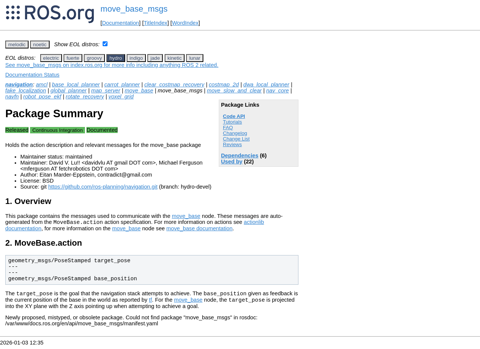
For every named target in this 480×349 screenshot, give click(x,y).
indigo (136, 58)
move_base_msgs (134, 9)
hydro (115, 58)
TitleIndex (155, 23)
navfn (12, 97)
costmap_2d (224, 85)
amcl (41, 85)
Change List (236, 139)
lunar (194, 58)
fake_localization (25, 91)
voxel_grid (121, 97)
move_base (139, 91)
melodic (17, 44)
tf (150, 303)
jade (155, 58)
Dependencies (239, 156)
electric (51, 58)
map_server (105, 91)
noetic (40, 44)
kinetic (175, 58)
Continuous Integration (57, 130)
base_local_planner (76, 85)
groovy (94, 58)
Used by (231, 162)
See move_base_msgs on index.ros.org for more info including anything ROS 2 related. (111, 65)
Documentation (120, 23)
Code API (234, 116)
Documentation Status (32, 75)
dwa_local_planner (266, 85)
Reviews (232, 144)
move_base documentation (200, 230)
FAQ (228, 127)
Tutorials (232, 122)
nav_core (277, 91)
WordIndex (185, 23)
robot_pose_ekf (42, 97)
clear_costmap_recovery (174, 85)
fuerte (73, 58)
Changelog (235, 133)
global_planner (68, 91)
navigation (19, 85)
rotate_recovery (85, 97)
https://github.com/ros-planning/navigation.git (102, 187)
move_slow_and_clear (234, 91)
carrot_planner (122, 85)
